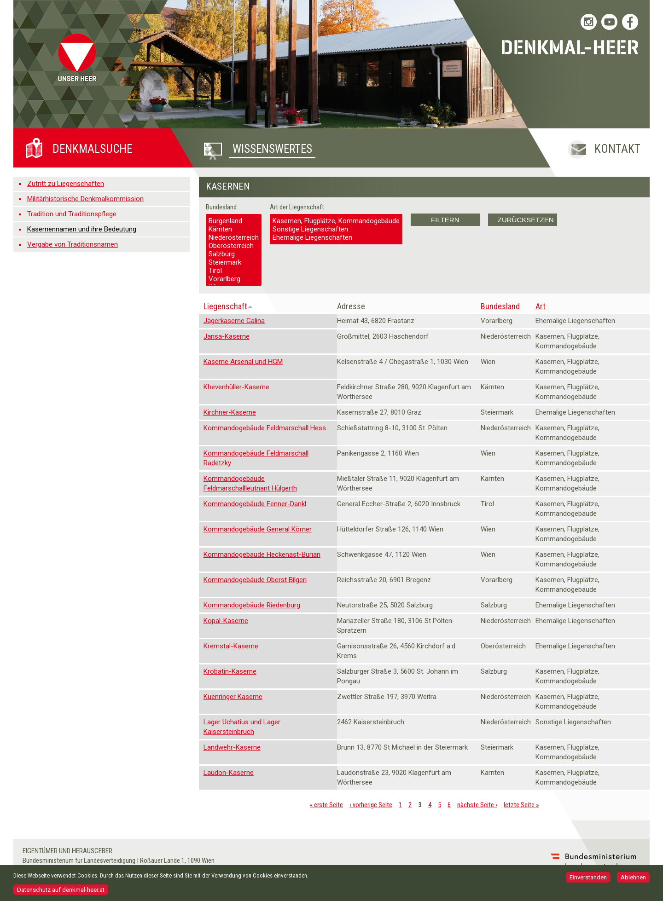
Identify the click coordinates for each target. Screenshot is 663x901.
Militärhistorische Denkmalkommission (85, 199)
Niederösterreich (234, 237)
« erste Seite (326, 805)
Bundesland (221, 207)
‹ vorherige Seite (370, 805)
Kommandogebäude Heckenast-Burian (262, 554)
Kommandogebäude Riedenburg (252, 605)
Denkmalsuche (92, 149)
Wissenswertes (272, 149)
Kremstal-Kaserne (231, 646)
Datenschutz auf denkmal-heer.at (61, 891)
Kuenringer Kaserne (233, 697)
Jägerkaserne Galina (234, 321)
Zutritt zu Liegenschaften (65, 183)
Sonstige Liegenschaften (336, 229)
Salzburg (234, 254)
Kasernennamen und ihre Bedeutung (81, 229)
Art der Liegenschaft (297, 207)
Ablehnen (633, 879)
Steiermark (234, 262)
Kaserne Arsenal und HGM (243, 362)
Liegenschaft (228, 306)
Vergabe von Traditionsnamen (72, 244)
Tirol (234, 270)
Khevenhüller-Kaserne (236, 387)
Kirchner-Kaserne (230, 412)
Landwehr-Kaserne (232, 747)
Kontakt (617, 149)
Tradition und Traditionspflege (71, 214)
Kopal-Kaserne (226, 621)
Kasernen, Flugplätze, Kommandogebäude (336, 221)
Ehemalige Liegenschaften (336, 237)
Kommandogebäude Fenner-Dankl (255, 504)
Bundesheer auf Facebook (630, 22)
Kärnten (234, 229)
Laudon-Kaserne (229, 772)
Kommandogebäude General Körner (258, 529)
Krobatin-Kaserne (230, 671)
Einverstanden (588, 879)
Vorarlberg (234, 279)
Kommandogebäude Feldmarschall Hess (265, 428)
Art (540, 306)
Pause (300, 119)
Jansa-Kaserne (227, 336)
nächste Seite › (477, 805)
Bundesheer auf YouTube (609, 22)
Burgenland (234, 221)
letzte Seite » (521, 805)
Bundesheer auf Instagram (589, 22)
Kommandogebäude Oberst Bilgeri (255, 580)
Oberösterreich (234, 246)
